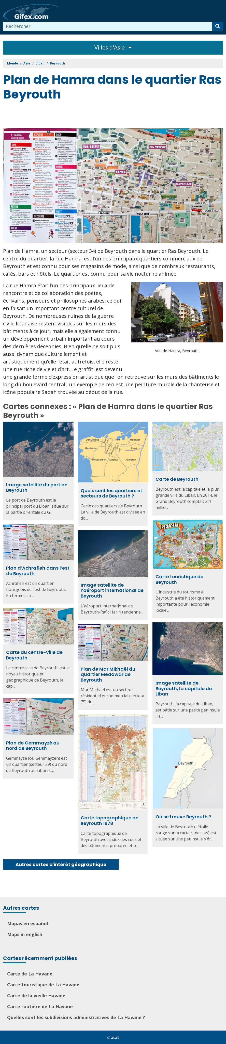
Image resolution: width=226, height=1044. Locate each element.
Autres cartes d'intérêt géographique (61, 864)
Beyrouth (57, 63)
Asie (26, 63)
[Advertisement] (95, 115)
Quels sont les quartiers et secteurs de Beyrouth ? (111, 493)
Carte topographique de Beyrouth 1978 (109, 820)
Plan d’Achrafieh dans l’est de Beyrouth (37, 571)
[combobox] (108, 26)
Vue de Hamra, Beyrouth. (177, 350)
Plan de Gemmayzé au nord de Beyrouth (33, 746)
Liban (40, 63)
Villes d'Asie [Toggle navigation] (113, 47)
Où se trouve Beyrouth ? (183, 817)
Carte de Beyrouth (177, 479)
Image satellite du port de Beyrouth (36, 487)
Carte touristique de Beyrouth (179, 579)
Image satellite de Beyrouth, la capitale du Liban (184, 688)
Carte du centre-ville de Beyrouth (34, 655)
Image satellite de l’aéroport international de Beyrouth (112, 590)
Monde (12, 63)
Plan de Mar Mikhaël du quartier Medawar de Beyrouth (108, 674)
